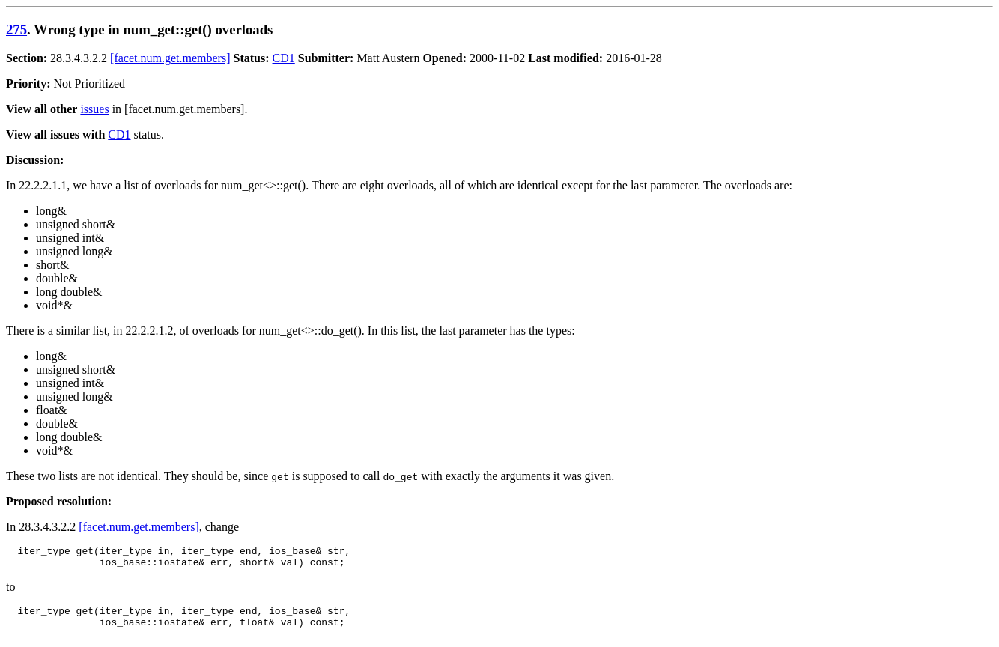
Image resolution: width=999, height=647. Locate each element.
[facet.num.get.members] (170, 58)
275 (16, 29)
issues (94, 109)
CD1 (284, 58)
